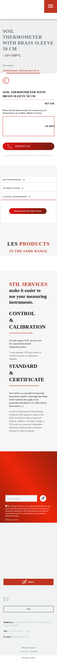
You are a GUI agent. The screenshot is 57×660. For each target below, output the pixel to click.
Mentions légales (28, 648)
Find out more (11, 520)
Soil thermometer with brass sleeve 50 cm (21, 71)
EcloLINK (33, 652)
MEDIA (31, 582)
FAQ (28, 609)
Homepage (8, 65)
